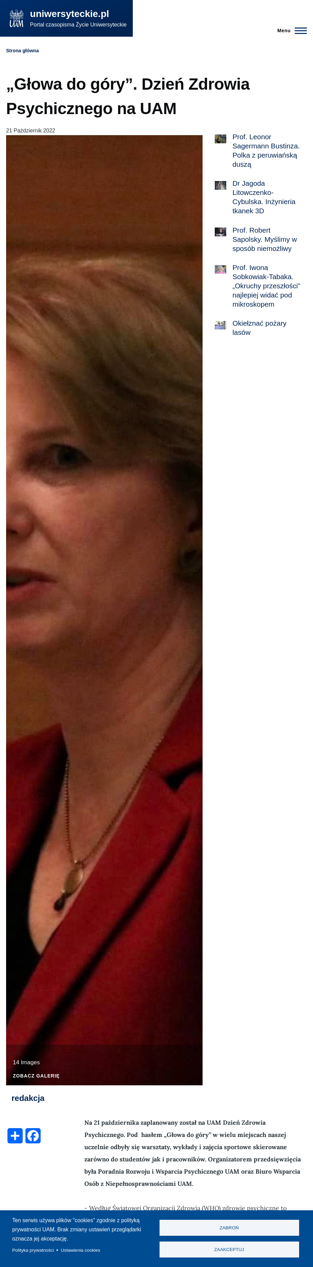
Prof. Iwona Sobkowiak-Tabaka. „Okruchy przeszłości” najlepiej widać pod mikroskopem (266, 286)
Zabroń (229, 1227)
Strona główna (22, 50)
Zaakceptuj (229, 1249)
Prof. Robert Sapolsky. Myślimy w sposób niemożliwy (264, 239)
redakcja (28, 1098)
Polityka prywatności (33, 1250)
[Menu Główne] (290, 30)
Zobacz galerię (36, 1076)
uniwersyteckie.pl (69, 13)
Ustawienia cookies (80, 1250)
